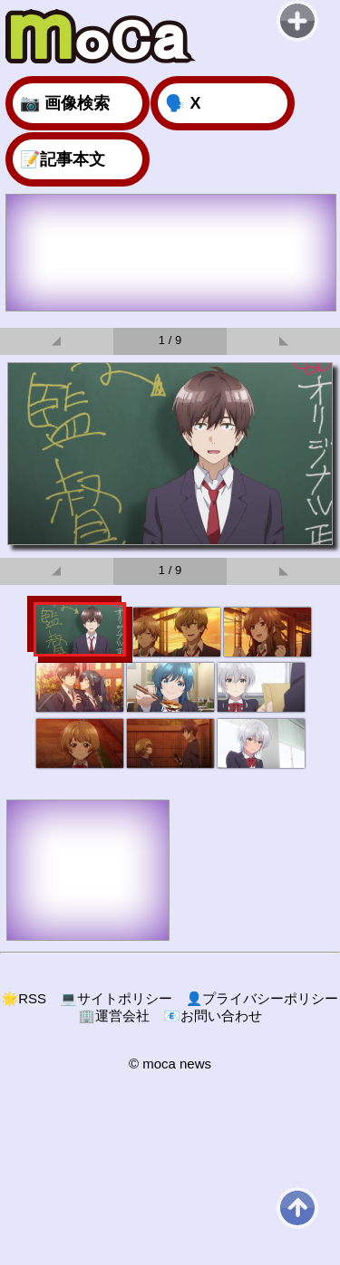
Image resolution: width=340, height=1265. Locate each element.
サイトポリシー (116, 998)
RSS (24, 998)
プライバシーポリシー (262, 998)
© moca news (170, 1063)
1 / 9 (170, 340)
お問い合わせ (212, 1015)
